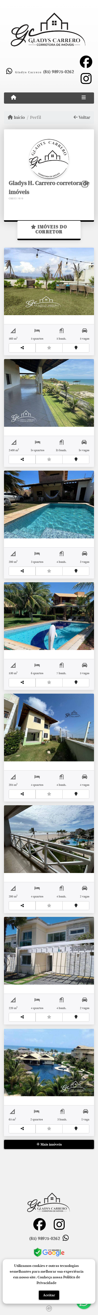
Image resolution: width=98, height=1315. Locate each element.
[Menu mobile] (13, 97)
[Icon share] (86, 61)
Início (16, 117)
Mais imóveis (49, 1144)
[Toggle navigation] (83, 98)
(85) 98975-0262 (58, 71)
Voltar (82, 117)
